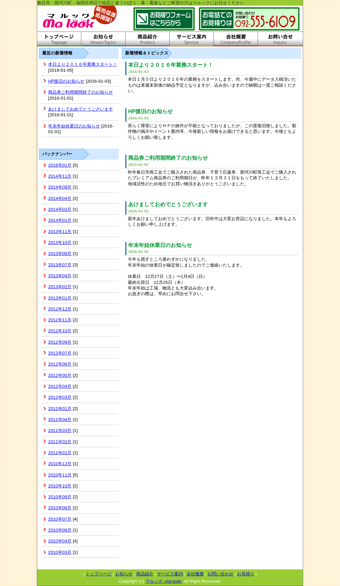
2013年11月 (59, 231)
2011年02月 (59, 441)
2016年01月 (59, 165)
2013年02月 (59, 286)
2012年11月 (59, 319)
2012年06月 (59, 364)
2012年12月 (59, 308)
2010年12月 (59, 463)
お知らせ (123, 573)
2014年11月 (59, 176)
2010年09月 (59, 496)
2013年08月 (59, 253)
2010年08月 (59, 507)
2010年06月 (59, 530)
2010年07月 (59, 519)
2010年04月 (59, 541)
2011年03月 (59, 430)
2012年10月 (59, 330)
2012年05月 (59, 375)
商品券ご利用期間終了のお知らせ (80, 92)
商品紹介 (144, 573)
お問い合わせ (220, 573)
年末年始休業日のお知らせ (74, 126)
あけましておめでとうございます (80, 109)
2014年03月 (59, 209)
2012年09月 (59, 342)
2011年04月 (59, 419)
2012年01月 (59, 408)
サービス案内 (170, 573)
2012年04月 (59, 386)
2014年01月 (59, 220)
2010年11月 (59, 474)
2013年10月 (59, 242)
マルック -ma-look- (164, 581)
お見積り (245, 573)
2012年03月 (59, 397)
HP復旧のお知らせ (66, 81)
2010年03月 (59, 552)
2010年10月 (59, 485)
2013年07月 (59, 264)
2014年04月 (59, 198)
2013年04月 (59, 275)
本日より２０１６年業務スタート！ (82, 64)
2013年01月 (59, 297)
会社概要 (195, 573)
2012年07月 (59, 353)
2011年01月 (59, 452)
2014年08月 (59, 187)
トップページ (99, 573)
